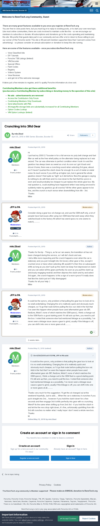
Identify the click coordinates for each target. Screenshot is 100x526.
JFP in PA (15, 207)
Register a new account (29, 458)
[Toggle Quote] (32, 355)
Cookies (57, 485)
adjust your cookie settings (33, 520)
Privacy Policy (45, 485)
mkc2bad (15, 147)
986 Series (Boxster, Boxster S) (39, 137)
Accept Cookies (68, 518)
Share (70, 135)
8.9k (15, 233)
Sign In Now (70, 458)
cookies (19, 517)
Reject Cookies (88, 518)
